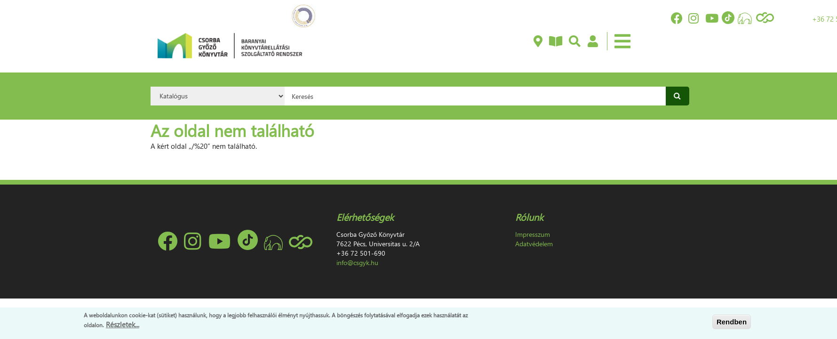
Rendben (732, 322)
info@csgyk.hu (357, 262)
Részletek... (122, 324)
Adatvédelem (534, 243)
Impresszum (532, 234)
